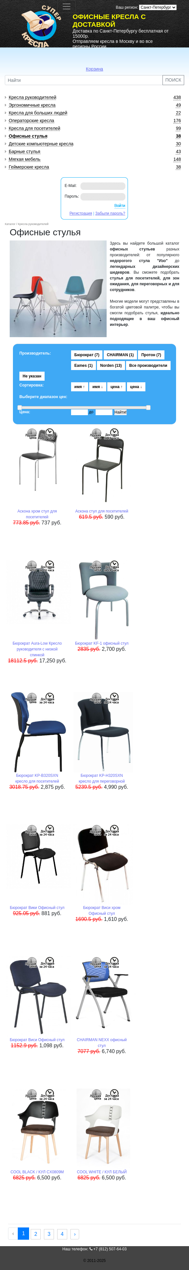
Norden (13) (111, 365)
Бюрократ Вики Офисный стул (37, 907)
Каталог (10, 224)
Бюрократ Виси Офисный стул (37, 1040)
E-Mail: (71, 185)
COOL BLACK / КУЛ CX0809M (37, 1172)
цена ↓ (136, 387)
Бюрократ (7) (86, 355)
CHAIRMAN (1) (120, 355)
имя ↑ (79, 387)
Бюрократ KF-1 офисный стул (102, 643)
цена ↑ (116, 387)
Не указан (32, 376)
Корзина (94, 69)
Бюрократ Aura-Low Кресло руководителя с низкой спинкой (37, 649)
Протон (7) (151, 355)
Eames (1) (83, 365)
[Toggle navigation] (67, 6)
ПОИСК (173, 80)
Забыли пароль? (110, 213)
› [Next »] (75, 1234)
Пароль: (72, 196)
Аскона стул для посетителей (101, 511)
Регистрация (80, 213)
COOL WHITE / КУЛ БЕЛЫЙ (102, 1172)
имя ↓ (97, 387)
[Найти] (84, 80)
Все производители (148, 365)
